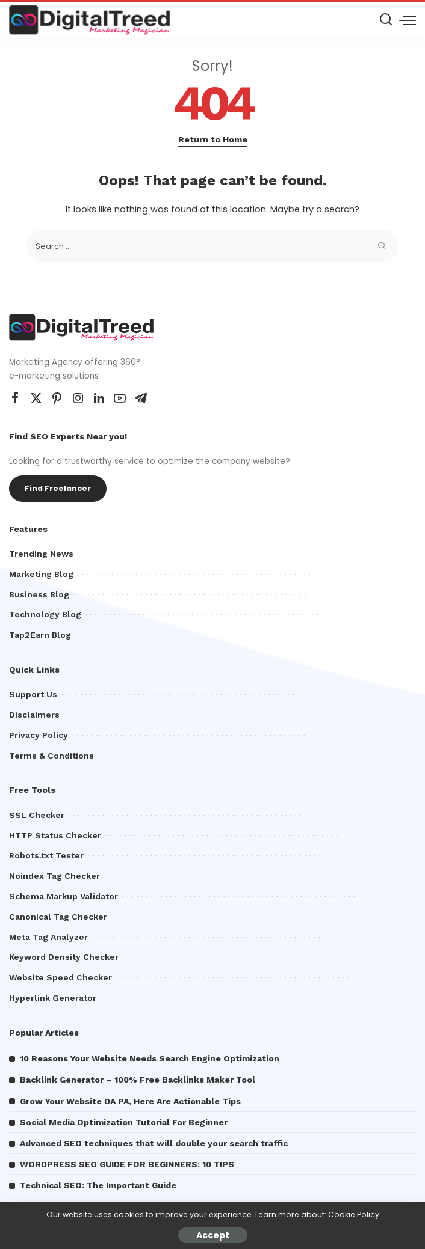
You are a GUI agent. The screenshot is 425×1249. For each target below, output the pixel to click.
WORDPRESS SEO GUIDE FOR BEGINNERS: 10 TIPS (127, 1164)
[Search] (386, 20)
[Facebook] (15, 398)
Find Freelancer (58, 488)
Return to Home (212, 139)
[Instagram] (78, 398)
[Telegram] (141, 398)
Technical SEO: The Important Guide (98, 1185)
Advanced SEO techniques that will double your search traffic (154, 1143)
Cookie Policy (353, 1214)
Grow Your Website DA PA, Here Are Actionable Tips (130, 1101)
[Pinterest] (57, 398)
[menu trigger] (407, 20)
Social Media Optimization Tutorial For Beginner (124, 1122)
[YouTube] (120, 398)
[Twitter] (36, 398)
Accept (212, 1235)
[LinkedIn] (99, 398)
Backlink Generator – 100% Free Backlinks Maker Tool (137, 1079)
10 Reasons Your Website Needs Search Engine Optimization (149, 1058)
